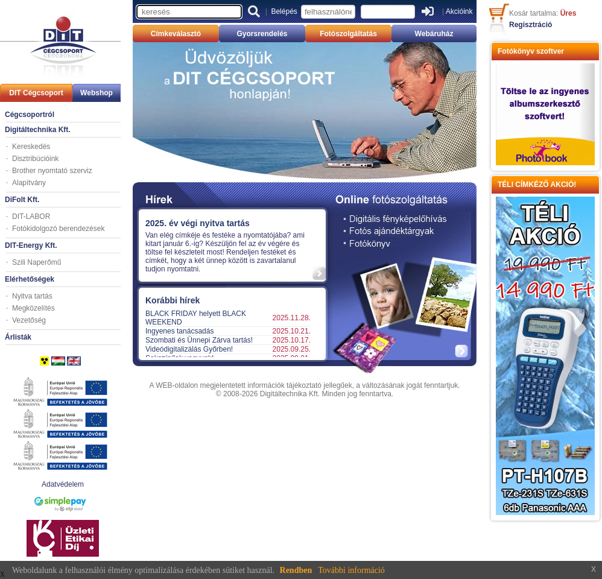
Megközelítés (33, 308)
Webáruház (434, 34)
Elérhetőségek (29, 279)
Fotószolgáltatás (348, 34)
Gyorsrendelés (261, 34)
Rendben (296, 570)
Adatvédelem (63, 484)
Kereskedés (31, 146)
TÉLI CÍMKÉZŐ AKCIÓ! (537, 184)
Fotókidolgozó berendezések (58, 228)
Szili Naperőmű (36, 262)
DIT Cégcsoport (36, 93)
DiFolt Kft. (22, 199)
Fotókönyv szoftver (531, 51)
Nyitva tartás (32, 296)
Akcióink (459, 11)
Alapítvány (29, 183)
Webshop (96, 93)
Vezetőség (29, 320)
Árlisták (18, 337)
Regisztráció (530, 25)
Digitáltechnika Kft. (38, 129)
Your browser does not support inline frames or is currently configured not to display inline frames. (227, 244)
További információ (351, 570)
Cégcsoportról (29, 114)
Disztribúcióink (35, 158)
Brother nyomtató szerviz (52, 170)
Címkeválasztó (176, 34)
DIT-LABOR (31, 216)
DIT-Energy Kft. (31, 245)
